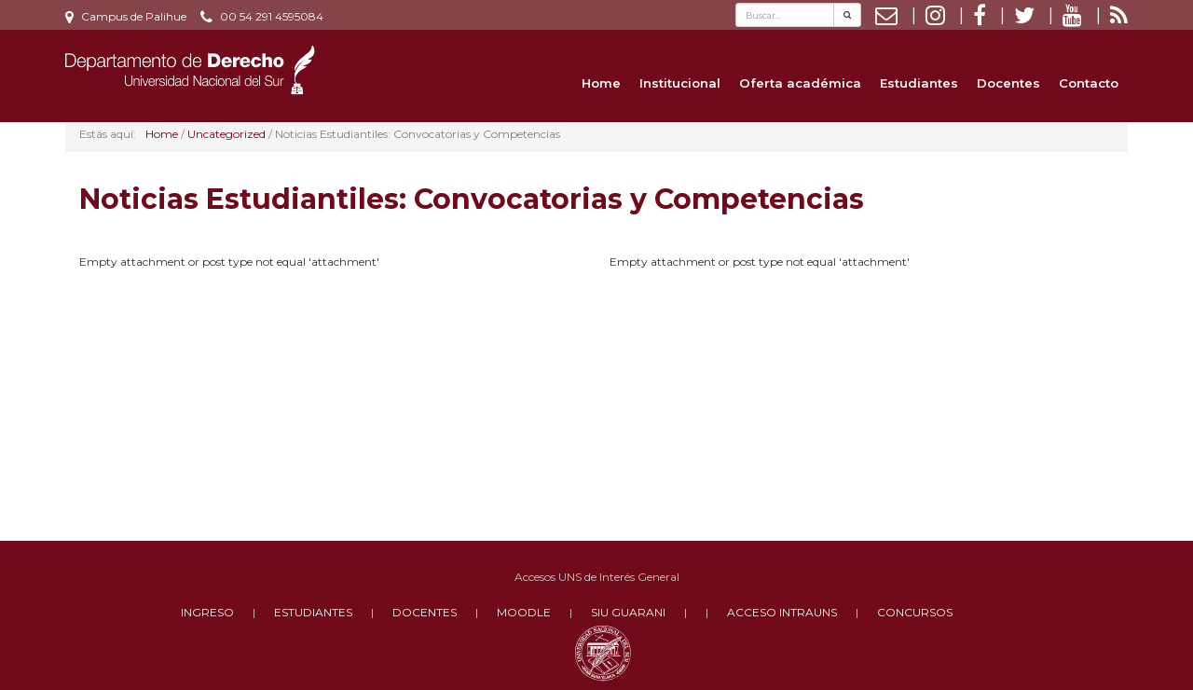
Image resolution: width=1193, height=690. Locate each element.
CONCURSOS (915, 612)
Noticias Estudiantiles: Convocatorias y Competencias (471, 199)
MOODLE (524, 612)
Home (601, 83)
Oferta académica (800, 83)
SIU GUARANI (628, 612)
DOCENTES (424, 612)
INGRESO (207, 612)
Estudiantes (919, 83)
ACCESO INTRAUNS (782, 612)
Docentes (1008, 83)
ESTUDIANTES (313, 612)
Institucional (679, 83)
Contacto (1088, 83)
